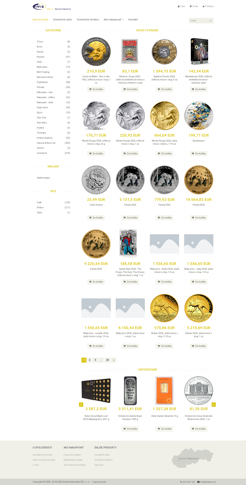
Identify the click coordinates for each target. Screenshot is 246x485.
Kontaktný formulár (42, 455)
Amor (53, 46)
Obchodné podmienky (75, 465)
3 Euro (53, 41)
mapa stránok (99, 482)
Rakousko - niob (53, 92)
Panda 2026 (130, 205)
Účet (181, 6)
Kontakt (133, 19)
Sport (53, 112)
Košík (194, 6)
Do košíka (96, 89)
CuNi (53, 202)
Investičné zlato (62, 19)
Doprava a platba (72, 455)
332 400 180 (186, 482)
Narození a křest (53, 77)
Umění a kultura (53, 137)
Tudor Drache (96, 205)
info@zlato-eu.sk (206, 482)
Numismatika (40, 19)
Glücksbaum (199, 140)
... (101, 360)
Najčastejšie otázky (73, 460)
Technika (53, 132)
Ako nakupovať (114, 19)
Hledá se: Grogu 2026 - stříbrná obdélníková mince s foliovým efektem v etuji (130, 79)
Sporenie (99, 465)
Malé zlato (53, 67)
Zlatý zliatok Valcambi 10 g (164, 416)
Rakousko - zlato (53, 102)
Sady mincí (53, 107)
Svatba (53, 127)
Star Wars (53, 122)
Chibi (53, 61)
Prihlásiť (208, 6)
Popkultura (53, 82)
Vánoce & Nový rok (53, 143)
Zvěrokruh (53, 153)
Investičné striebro (88, 19)
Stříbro (53, 207)
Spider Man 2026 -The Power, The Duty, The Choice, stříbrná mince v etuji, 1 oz (130, 272)
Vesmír (53, 148)
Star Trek (53, 117)
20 (107, 360)
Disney (53, 51)
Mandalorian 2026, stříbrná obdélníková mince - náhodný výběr (198, 79)
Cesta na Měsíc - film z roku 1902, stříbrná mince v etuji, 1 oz (96, 79)
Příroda (53, 87)
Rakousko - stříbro (53, 97)
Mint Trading (53, 72)
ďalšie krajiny (43, 177)
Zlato (53, 212)
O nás (36, 465)
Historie (53, 56)
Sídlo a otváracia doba (44, 460)
